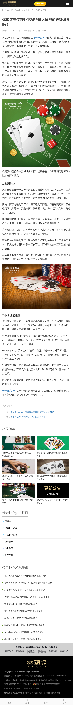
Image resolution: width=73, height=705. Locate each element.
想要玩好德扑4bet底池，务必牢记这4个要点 (24, 625)
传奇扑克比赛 (11, 535)
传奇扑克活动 (11, 528)
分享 (9, 701)
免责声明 (17, 688)
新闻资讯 (30, 10)
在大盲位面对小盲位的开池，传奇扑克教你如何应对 (28, 583)
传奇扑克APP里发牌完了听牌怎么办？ (28, 417)
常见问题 (9, 555)
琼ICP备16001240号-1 (12, 684)
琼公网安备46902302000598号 (47, 684)
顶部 (64, 701)
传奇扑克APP (40, 37)
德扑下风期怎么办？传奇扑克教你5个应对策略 (25, 576)
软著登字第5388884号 (28, 680)
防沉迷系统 (8, 688)
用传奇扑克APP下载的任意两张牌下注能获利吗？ (33, 412)
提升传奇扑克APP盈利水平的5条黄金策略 (23, 611)
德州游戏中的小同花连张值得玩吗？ (20, 604)
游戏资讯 (9, 541)
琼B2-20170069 (66, 680)
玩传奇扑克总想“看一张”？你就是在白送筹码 (24, 590)
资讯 (38, 10)
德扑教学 (9, 548)
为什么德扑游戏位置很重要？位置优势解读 (24, 632)
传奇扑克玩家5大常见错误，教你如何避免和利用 (26, 597)
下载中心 (9, 521)
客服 (27, 701)
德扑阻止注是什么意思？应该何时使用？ (22, 639)
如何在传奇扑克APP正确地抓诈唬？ (20, 618)
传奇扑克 (19, 10)
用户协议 (37, 688)
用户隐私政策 (27, 688)
